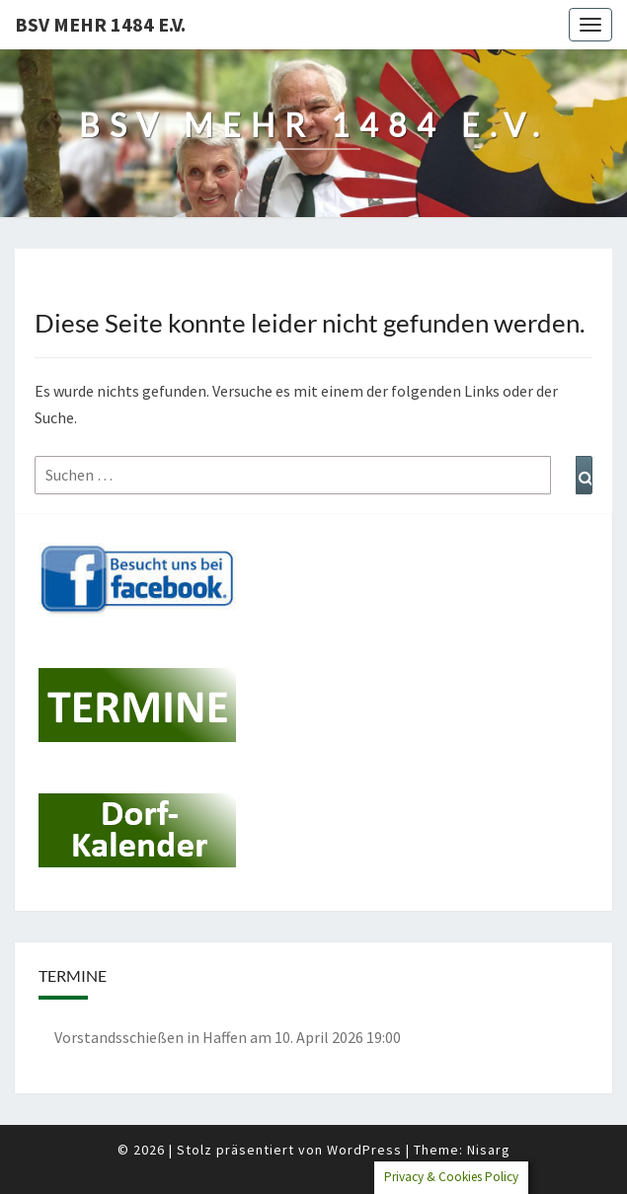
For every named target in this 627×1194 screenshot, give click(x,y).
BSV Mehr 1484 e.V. (100, 24)
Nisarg (488, 1149)
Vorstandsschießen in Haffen (150, 1037)
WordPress (364, 1149)
